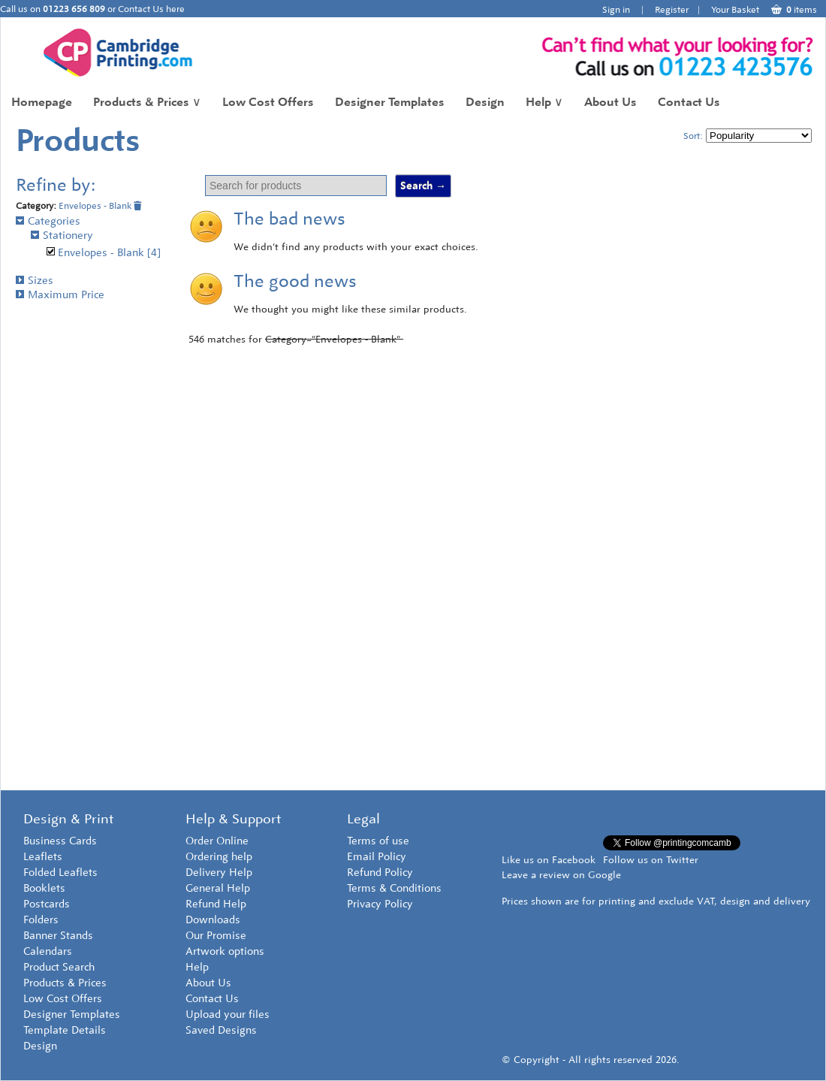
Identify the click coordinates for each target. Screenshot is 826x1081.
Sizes (34, 280)
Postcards (46, 904)
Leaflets (42, 856)
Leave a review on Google (561, 874)
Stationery (62, 235)
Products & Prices (147, 102)
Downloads (212, 919)
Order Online (217, 841)
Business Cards (60, 841)
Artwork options (224, 951)
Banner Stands (58, 935)
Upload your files (227, 1014)
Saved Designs (221, 1030)
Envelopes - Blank (100, 206)
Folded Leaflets (60, 872)
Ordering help (218, 856)
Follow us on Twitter (650, 859)
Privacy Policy (380, 904)
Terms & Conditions (394, 888)
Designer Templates (390, 102)
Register (672, 10)
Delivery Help (218, 872)
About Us (610, 102)
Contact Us (689, 102)
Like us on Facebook (548, 859)
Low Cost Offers (268, 102)
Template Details (64, 1030)
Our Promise (215, 935)
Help (544, 102)
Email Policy (376, 856)
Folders (41, 919)
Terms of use (378, 841)
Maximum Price (60, 294)
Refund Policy (380, 872)
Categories (48, 221)
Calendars (47, 951)
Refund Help (215, 904)
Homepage (41, 102)
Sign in (616, 10)
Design (485, 102)
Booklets (44, 888)
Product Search (59, 967)
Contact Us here (151, 9)
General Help (217, 888)
